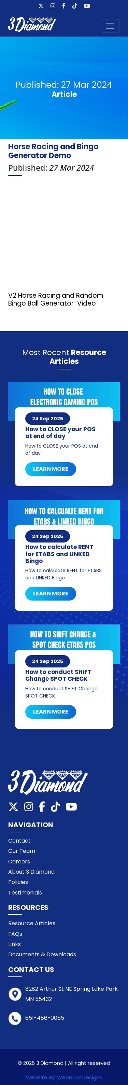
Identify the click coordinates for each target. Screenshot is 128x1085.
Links (14, 944)
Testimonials (25, 893)
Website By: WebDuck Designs (64, 1077)
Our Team (21, 851)
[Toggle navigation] (110, 26)
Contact (19, 841)
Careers (19, 861)
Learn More (50, 469)
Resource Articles (31, 923)
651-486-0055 (44, 1018)
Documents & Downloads (42, 954)
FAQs (15, 934)
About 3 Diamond (31, 872)
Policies (18, 882)
